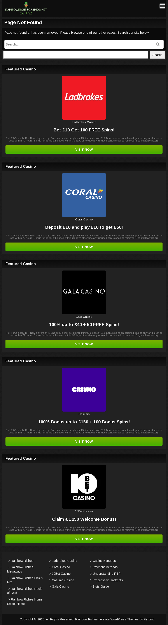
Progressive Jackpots (108, 580)
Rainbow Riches (22, 560)
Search (157, 55)
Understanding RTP (107, 573)
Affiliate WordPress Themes (119, 619)
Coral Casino (61, 567)
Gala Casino (60, 586)
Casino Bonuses (104, 560)
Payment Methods (105, 567)
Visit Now (84, 149)
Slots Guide (101, 586)
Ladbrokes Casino (64, 560)
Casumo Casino (63, 580)
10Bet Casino (61, 573)
